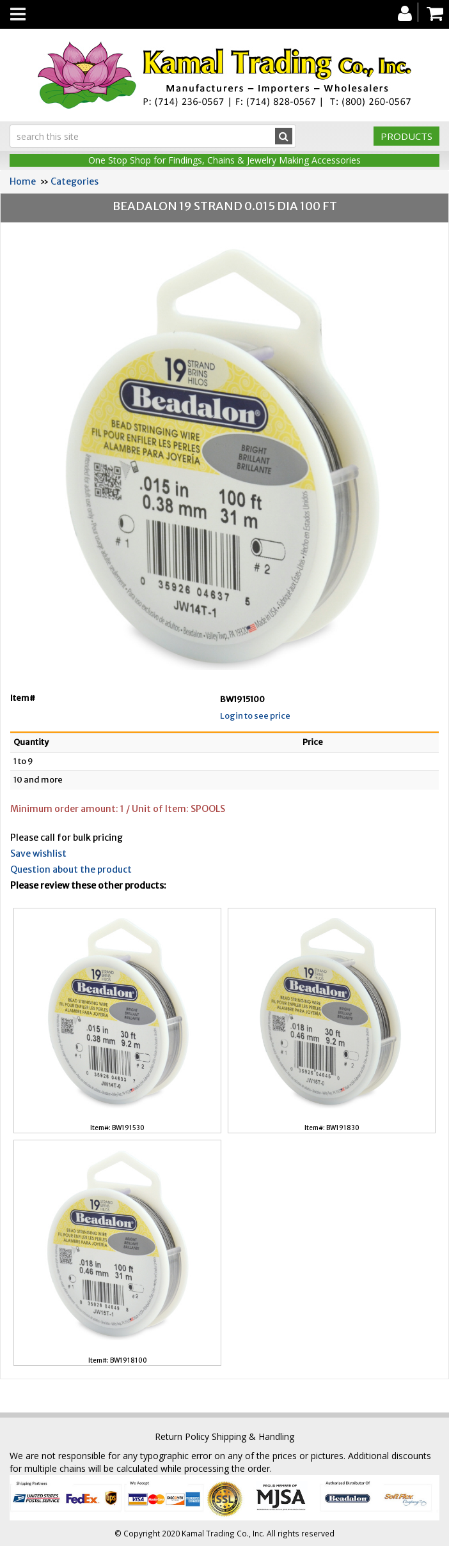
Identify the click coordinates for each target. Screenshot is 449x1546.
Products (406, 136)
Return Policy (182, 1436)
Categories (74, 181)
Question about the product (71, 869)
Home (23, 181)
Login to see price (255, 715)
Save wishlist (38, 853)
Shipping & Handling (253, 1436)
